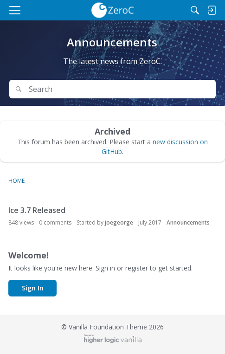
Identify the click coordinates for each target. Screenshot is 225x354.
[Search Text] (119, 89)
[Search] (194, 10)
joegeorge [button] (119, 222)
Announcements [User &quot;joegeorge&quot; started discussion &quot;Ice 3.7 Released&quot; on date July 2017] (188, 222)
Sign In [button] (33, 287)
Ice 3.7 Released (36, 210)
